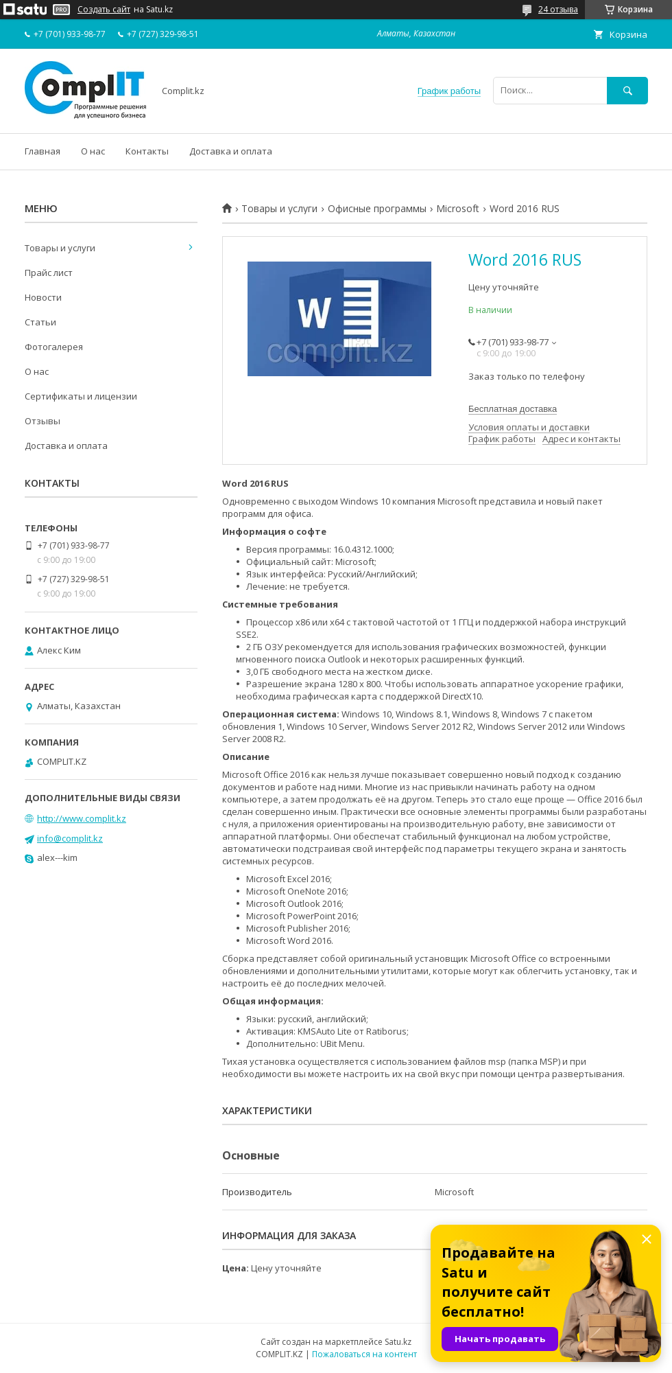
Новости (43, 297)
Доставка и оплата (230, 151)
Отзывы (42, 421)
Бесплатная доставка (512, 409)
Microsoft (457, 208)
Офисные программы (377, 208)
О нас (93, 151)
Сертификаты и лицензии (81, 396)
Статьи (40, 322)
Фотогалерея (54, 347)
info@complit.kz (70, 838)
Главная (42, 151)
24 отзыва (558, 9)
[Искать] (627, 90)
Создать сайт (103, 9)
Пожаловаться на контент (364, 1354)
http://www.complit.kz (81, 818)
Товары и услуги (279, 208)
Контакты (147, 151)
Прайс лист (49, 272)
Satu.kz (398, 1342)
